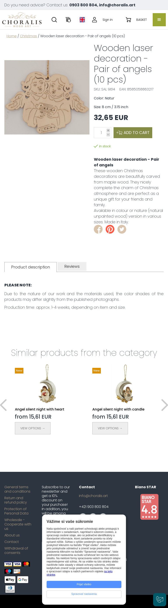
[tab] (30, 267)
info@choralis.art (93, 496)
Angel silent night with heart (39, 409)
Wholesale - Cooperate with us (17, 524)
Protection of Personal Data (16, 511)
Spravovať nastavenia (84, 594)
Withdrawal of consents (16, 550)
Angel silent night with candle (118, 409)
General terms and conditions (17, 489)
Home (12, 36)
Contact (11, 542)
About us (12, 535)
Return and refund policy (15, 500)
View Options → (32, 428)
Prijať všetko (84, 584)
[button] (159, 19)
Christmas (28, 36)
